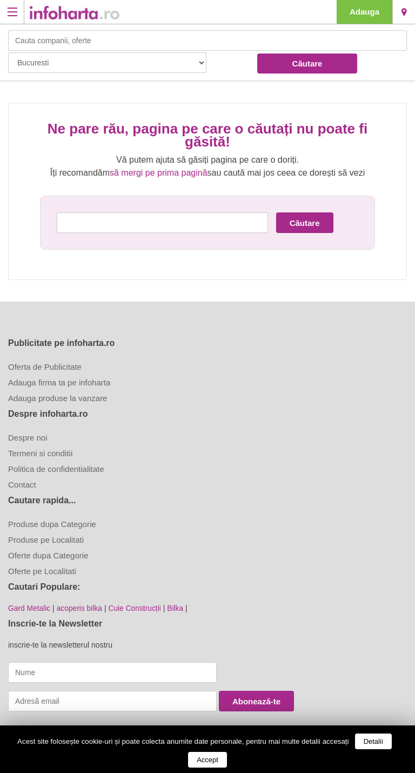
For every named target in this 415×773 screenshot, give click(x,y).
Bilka (177, 608)
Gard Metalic (29, 608)
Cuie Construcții (136, 608)
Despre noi (28, 437)
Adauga (364, 11)
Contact (22, 484)
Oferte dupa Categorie (48, 555)
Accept (207, 760)
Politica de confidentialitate (56, 469)
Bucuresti (403, 11)
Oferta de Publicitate (45, 366)
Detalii (373, 741)
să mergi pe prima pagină (159, 172)
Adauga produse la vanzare (57, 398)
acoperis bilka (80, 608)
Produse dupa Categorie (52, 524)
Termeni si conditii (40, 453)
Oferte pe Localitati (42, 571)
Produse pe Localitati (46, 539)
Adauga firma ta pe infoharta (59, 382)
